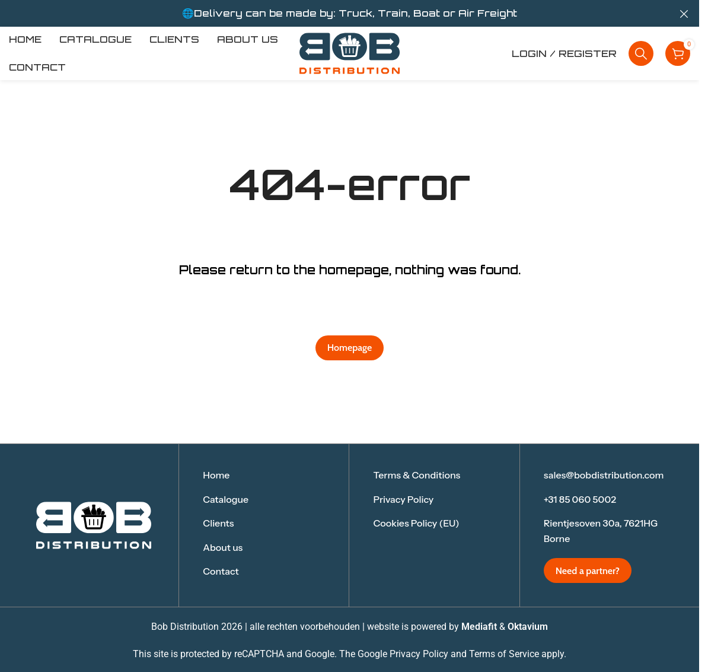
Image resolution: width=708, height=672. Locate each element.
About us (223, 547)
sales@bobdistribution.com (604, 475)
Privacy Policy (403, 499)
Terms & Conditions (416, 475)
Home (216, 475)
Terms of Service (504, 654)
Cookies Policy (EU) (416, 523)
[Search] (641, 53)
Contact (221, 571)
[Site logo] (349, 52)
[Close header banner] (684, 13)
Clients (218, 523)
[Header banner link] (349, 13)
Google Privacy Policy (403, 654)
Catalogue (225, 499)
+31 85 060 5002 (580, 499)
